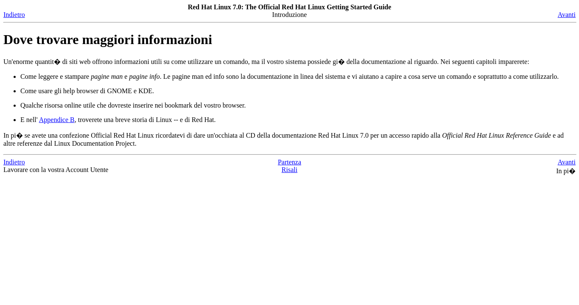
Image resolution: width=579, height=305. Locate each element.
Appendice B (57, 119)
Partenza (289, 162)
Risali (289, 169)
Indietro (14, 14)
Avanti (567, 14)
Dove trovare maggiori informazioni (107, 39)
